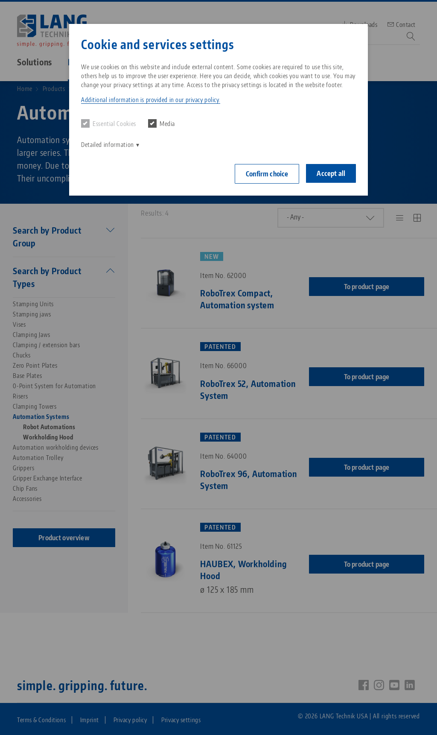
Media (161, 123)
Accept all (331, 173)
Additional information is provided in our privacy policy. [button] (150, 99)
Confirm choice (267, 174)
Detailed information (107, 144)
